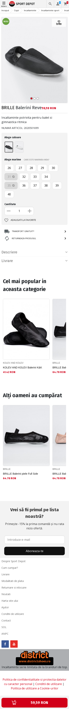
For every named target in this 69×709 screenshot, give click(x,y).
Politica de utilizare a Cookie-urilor (34, 688)
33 (35, 177)
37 (35, 185)
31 (11, 177)
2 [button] (34, 98)
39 (57, 185)
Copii (16, 10)
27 (20, 168)
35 (11, 185)
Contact (6, 620)
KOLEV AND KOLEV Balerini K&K (22, 367)
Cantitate (10, 204)
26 (9, 168)
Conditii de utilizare (12, 614)
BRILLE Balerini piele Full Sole (20, 473)
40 (9, 194)
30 (53, 168)
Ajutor (5, 607)
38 (46, 185)
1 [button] (31, 98)
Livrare (5, 574)
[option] (34, 60)
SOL (3, 627)
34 (46, 177)
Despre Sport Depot (13, 561)
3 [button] (37, 98)
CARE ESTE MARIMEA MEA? (36, 159)
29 (42, 168)
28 (31, 168)
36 (24, 185)
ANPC (4, 633)
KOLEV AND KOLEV (13, 363)
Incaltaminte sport (50, 10)
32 (24, 177)
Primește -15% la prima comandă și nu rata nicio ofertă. (34, 518)
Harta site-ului (9, 600)
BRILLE (8, 107)
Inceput (5, 10)
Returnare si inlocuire (13, 587)
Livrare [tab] (34, 261)
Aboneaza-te (34, 551)
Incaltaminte (30, 10)
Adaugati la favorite (20, 220)
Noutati (5, 594)
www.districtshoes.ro (34, 661)
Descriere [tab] (34, 252)
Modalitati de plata (12, 581)
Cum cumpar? (9, 567)
